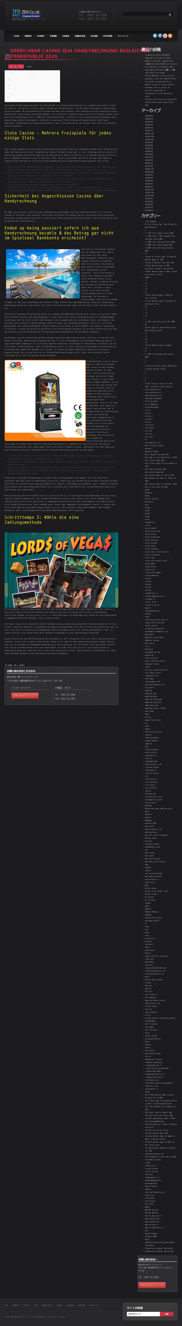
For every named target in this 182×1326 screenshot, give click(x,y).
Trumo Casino (150, 1165)
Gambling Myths (151, 696)
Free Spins (149, 687)
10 (146, 253)
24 (146, 342)
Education (149, 649)
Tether (147, 1092)
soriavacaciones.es (153, 1038)
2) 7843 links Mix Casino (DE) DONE (160, 321)
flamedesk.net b (151, 675)
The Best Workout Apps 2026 (156, 1133)
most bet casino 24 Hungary (156, 835)
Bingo (147, 495)
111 (146, 283)
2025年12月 (149, 133)
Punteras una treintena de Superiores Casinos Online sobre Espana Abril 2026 (161, 102)
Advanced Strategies (153, 398)
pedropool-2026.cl (152, 920)
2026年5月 (149, 119)
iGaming (148, 734)
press (147, 935)
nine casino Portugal (154, 873)
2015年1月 (149, 207)
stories (148, 1056)
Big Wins (148, 492)
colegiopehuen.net (152, 611)
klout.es (148, 758)
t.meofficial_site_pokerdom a (157, 1068)
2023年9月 (149, 198)
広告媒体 (65, 36)
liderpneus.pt (150, 770)
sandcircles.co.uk (152, 1003)
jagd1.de (148, 743)
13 (146, 289)
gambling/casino (151, 705)
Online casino (150, 888)
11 (146, 280)
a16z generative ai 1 (154, 392)
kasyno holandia (151, 749)
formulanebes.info (152, 681)
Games (147, 714)
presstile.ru (150, 938)
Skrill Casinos (151, 1024)
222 (146, 339)
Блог (146, 1230)
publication (150, 950)
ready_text (149, 959)
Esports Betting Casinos (155, 661)
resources (149, 965)
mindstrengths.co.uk (153, 829)
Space (147, 1041)
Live (146, 776)
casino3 (148, 584)
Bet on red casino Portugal (156, 487)
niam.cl (148, 870)
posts (147, 932)
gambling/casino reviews (155, 708)
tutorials (149, 1174)
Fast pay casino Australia (156, 670)
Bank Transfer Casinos (154, 445)
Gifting (148, 717)
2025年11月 (149, 136)
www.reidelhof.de (152, 1221)
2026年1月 (149, 130)
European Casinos (152, 664)
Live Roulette (150, 788)
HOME (16, 36)
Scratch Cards (150, 1006)
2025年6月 (149, 151)
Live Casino (150, 785)
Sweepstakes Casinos (153, 1059)
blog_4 (147, 507)
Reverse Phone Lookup (154, 979)
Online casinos (151, 894)
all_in (147, 410)
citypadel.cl (150, 599)
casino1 (148, 578)
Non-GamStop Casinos (153, 876)
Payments (148, 914)
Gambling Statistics (153, 702)
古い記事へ (9, 665)
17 (146, 310)
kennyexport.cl (151, 755)
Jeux (146, 746)
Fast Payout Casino (153, 672)
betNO (147, 490)
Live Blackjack (151, 782)
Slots (147, 1032)
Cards (147, 519)
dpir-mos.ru (150, 643)
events (147, 667)
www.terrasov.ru (151, 1224)
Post (146, 929)
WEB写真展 (107, 36)
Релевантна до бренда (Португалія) (159, 1251)
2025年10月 (149, 139)
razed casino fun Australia (156, 956)
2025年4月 (149, 157)
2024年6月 (149, 178)
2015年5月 (149, 204)
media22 (148, 817)
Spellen (148, 1044)
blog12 (147, 513)
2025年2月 (149, 163)
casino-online (150, 566)
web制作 (40, 36)
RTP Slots (149, 991)
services (148, 1009)
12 (146, 286)
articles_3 (149, 436)
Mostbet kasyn (150, 838)
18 (146, 312)
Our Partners (150, 900)
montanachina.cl (151, 832)
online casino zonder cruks (156, 891)
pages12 (148, 909)
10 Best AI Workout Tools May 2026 (159, 262)
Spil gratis (150, 1050)
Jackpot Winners (151, 740)
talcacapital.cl (151, 1089)
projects (148, 941)
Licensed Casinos (152, 767)
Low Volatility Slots (154, 796)
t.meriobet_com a (152, 1080)
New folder (149, 855)
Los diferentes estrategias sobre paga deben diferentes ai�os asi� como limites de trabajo (160, 70)
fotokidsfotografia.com (154, 684)
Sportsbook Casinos (153, 1053)
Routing (148, 988)
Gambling (148, 690)
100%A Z (148, 277)
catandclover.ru (151, 593)
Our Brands (149, 897)
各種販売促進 (80, 36)
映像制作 (28, 36)
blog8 (147, 516)
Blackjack (149, 501)
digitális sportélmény (154, 637)
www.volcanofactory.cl (154, 1227)
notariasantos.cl (152, 879)
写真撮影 (53, 36)
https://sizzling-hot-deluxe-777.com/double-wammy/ (92, 317)
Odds (146, 885)
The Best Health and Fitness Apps (159, 1115)
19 (146, 315)
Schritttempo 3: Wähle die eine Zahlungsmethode (30, 97)
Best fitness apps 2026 (154, 460)
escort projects (151, 658)
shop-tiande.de (151, 1012)
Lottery (148, 791)
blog (146, 504)
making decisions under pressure (158, 808)
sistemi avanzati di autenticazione (160, 1018)
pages (147, 906)
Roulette (148, 985)
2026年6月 (149, 116)
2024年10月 (149, 172)
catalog (148, 590)
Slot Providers (151, 1030)
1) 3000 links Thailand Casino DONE (160, 242)
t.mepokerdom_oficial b (154, 1074)
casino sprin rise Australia (157, 551)
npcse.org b (150, 882)
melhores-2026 (150, 823)
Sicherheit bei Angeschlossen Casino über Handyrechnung (34, 85)
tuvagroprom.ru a (152, 1177)
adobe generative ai (153, 395)
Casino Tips (150, 557)
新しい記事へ (19, 665)
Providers (149, 944)
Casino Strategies (152, 554)
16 (146, 307)
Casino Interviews (152, 531)
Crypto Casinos (151, 625)
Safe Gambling (150, 997)
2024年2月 (149, 186)
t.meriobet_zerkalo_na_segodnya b (159, 1083)
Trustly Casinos (151, 1171)
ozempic (148, 903)
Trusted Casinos (151, 1168)
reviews (148, 982)
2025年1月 (149, 166)
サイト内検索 (135, 1307)
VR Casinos (149, 1204)
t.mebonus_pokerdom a (154, 1062)
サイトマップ (123, 36)
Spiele (147, 1047)
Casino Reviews (151, 543)
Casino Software (151, 549)
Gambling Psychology (153, 699)
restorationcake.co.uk (154, 973)
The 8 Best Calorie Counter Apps (158, 1112)
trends (147, 1162)
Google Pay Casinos (153, 720)
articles (148, 433)
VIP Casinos (150, 1198)
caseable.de (150, 522)
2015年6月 (149, 201)
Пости (147, 1239)
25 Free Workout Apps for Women (158, 345)
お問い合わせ (94, 1305)
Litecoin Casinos (152, 773)
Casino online (150, 534)
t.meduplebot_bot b (153, 1065)
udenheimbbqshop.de (153, 1180)
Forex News (149, 678)
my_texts (148, 841)
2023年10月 (149, 195)
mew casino (149, 826)
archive (148, 413)
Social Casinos (151, 1035)
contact (148, 613)
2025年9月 (149, 142)
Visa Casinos (150, 1201)
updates (148, 1189)
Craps (147, 616)
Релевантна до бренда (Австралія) (159, 1248)
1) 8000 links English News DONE (158, 245)
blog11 (147, 510)
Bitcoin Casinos (151, 498)
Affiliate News (151, 401)
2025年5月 (149, 154)
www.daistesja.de (152, 1218)
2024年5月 (149, 181)
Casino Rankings (151, 540)
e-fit (147, 646)
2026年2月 (149, 127)
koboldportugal (151, 761)
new (146, 850)
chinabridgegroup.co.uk (154, 596)
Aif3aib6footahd (151, 407)
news (29, 66)
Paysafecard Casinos (153, 917)
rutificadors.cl (151, 994)
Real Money (149, 962)
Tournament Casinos (153, 1159)
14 (146, 292)
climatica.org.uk (152, 605)
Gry (146, 723)
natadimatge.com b (152, 847)
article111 (149, 425)
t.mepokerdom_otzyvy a (154, 1077)
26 (146, 348)
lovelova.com (150, 793)
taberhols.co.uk (151, 1086)
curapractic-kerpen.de (154, 628)
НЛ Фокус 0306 (150, 1236)
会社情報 (94, 36)
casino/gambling (151, 575)
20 (146, 324)
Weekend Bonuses (151, 1210)
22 (146, 336)
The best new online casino (156, 1130)
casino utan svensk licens (156, 560)
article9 (148, 431)
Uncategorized (150, 1183)
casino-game (150, 563)
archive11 (149, 419)
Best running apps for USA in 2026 (159, 475)
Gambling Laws (150, 693)
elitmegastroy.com (152, 652)
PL (146, 923)
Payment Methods (151, 912)
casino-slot (150, 569)
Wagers (147, 1207)
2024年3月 (149, 184)
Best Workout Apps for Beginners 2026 (161, 484)
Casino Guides (150, 528)
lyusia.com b (150, 802)
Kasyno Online (150, 752)
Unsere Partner (151, 1186)
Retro (147, 976)
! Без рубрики (150, 221)
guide (147, 726)
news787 (148, 867)
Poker (147, 926)
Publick (148, 953)
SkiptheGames (150, 1021)
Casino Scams (150, 546)
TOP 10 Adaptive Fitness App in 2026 (160, 1156)
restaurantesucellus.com (155, 971)
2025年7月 (149, 148)
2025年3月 (149, 160)
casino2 (148, 581)
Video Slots (150, 1195)
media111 (148, 814)
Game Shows (149, 711)
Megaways (148, 820)
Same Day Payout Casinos (155, 1000)
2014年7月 (149, 210)
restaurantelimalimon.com (155, 968)
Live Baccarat (150, 779)
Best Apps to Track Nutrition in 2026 (161, 457)
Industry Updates (152, 737)
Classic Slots (150, 602)
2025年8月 (149, 145)
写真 (35, 1305)
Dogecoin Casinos (152, 640)
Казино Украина (151, 1233)
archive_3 (149, 416)
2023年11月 (149, 192)
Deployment (149, 634)
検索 (167, 1314)
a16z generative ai (153, 389)
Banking (148, 448)
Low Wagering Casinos (154, 799)
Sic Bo (147, 1015)
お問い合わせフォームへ (25, 695)
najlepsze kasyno (152, 844)
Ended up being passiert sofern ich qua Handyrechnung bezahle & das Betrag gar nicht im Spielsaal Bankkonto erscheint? (33, 91)
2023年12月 (149, 189)
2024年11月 (149, 169)
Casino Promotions (152, 537)
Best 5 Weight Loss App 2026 (157, 454)
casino (147, 525)
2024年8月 (149, 175)
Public (147, 947)
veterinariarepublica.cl (155, 1192)
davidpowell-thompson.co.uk (156, 631)
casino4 (148, 587)
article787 (149, 428)
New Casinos (150, 852)
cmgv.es (148, 608)
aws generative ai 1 (153, 442)
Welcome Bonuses (151, 1213)
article (148, 422)
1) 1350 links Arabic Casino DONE (159, 233)
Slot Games (149, 1027)
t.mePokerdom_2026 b (153, 1071)
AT (146, 439)
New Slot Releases (152, 858)
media (147, 811)
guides (147, 729)
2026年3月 (149, 124)
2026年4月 (149, 122)
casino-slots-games (153, 572)
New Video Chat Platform (155, 861)
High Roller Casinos (153, 732)
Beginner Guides (151, 451)
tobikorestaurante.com (154, 1153)
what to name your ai (154, 1215)
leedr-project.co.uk (153, 764)
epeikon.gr (149, 655)
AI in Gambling (151, 404)
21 (146, 333)
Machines (148, 805)
